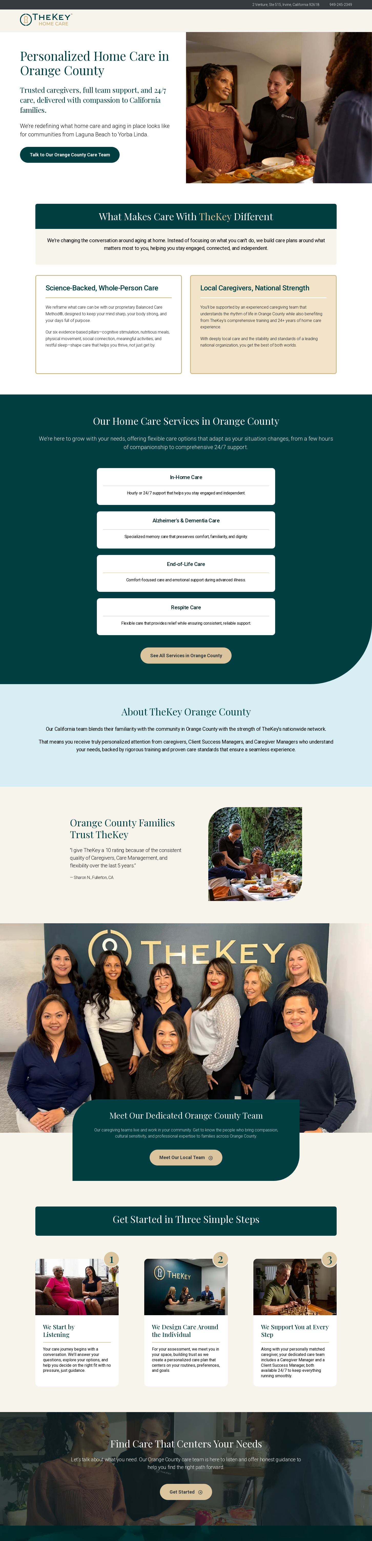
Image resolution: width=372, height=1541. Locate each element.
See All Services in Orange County (186, 586)
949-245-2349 (340, 5)
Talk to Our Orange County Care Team (73, 155)
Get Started (334, 20)
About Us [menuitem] (185, 20)
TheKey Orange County (127, 1475)
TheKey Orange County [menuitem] (140, 20)
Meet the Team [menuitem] (223, 20)
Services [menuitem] (261, 20)
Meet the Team (204, 1475)
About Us (114, 1486)
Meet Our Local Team (186, 1088)
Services (198, 1486)
